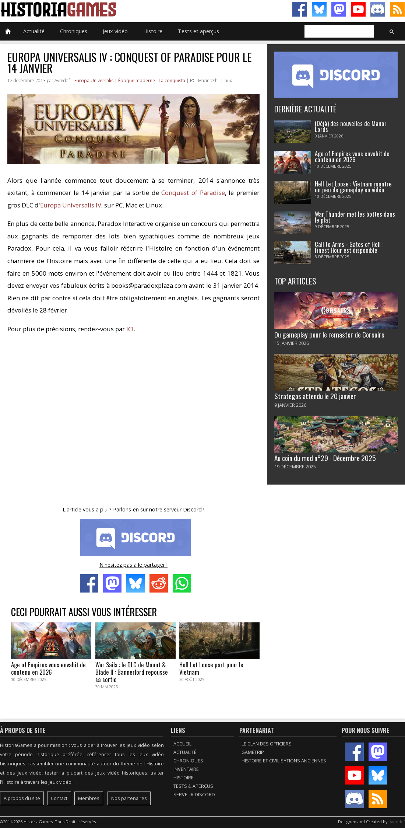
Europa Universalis (93, 80)
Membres (88, 798)
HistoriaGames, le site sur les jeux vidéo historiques (101, 9)
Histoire (152, 31)
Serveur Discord (194, 795)
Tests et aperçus (198, 31)
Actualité (34, 31)
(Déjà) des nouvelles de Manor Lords (351, 126)
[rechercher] (338, 31)
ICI (130, 329)
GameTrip (253, 752)
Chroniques (73, 31)
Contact (59, 798)
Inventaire (186, 769)
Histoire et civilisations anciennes (284, 761)
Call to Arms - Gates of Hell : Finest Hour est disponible (349, 247)
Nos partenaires (129, 798)
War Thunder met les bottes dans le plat (355, 217)
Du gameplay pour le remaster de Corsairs (329, 334)
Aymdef (397, 821)
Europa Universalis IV (70, 205)
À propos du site (22, 798)
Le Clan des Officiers (267, 744)
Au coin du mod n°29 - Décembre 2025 (325, 458)
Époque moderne (136, 80)
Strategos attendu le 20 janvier (315, 396)
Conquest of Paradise (193, 192)
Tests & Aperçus (193, 786)
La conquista (172, 80)
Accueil (182, 744)
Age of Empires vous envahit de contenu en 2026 (352, 156)
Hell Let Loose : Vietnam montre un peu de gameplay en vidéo (353, 187)
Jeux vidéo (115, 31)
